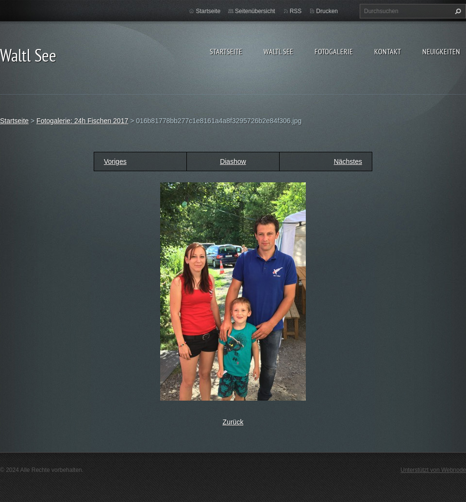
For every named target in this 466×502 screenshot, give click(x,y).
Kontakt (387, 51)
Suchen (456, 11)
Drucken (327, 11)
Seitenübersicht (255, 11)
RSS (296, 11)
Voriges (115, 161)
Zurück (233, 422)
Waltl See (278, 51)
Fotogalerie (334, 51)
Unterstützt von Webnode (433, 470)
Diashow (233, 161)
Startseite (226, 51)
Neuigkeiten (441, 51)
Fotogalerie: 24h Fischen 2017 (82, 121)
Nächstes (348, 161)
